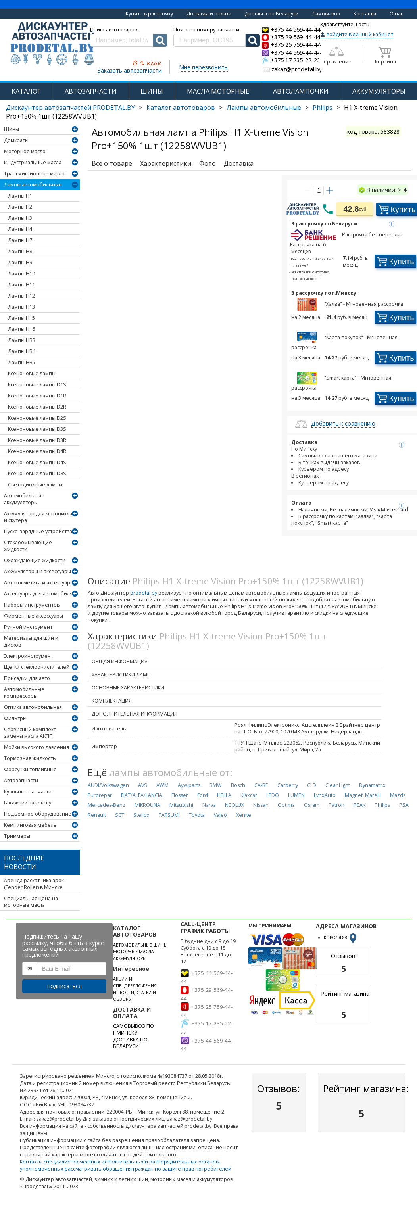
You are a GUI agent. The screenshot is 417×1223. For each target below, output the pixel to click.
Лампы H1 (20, 195)
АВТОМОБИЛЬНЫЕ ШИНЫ (140, 945)
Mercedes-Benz (106, 805)
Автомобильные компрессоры (24, 692)
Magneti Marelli (363, 795)
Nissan (261, 805)
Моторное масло (25, 151)
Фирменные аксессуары (33, 615)
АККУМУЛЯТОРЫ (378, 91)
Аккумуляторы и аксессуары (37, 571)
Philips (322, 107)
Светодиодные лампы (35, 484)
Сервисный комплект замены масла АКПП (30, 732)
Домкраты (16, 140)
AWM (162, 785)
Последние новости (24, 862)
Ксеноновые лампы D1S (37, 384)
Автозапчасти (21, 780)
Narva (209, 805)
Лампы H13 (21, 306)
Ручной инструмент (28, 627)
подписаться (64, 986)
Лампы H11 (21, 284)
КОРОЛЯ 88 (341, 937)
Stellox (141, 815)
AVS (142, 785)
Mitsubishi (181, 805)
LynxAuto (325, 795)
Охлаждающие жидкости (34, 560)
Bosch (238, 785)
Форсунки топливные (30, 769)
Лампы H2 (20, 207)
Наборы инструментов (32, 604)
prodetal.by (143, 592)
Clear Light (337, 785)
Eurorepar (100, 795)
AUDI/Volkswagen (108, 785)
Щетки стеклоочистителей (36, 667)
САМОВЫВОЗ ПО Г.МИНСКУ (133, 1029)
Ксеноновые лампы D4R (37, 451)
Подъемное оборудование (37, 813)
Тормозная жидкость (30, 758)
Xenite (243, 815)
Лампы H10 (21, 273)
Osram (311, 805)
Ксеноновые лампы (32, 373)
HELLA (224, 795)
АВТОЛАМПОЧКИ (301, 91)
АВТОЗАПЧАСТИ (91, 91)
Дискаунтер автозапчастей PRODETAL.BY (70, 107)
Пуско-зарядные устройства (38, 531)
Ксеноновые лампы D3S (37, 429)
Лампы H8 (20, 251)
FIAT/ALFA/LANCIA (141, 795)
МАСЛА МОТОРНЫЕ (218, 91)
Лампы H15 (21, 318)
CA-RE (261, 785)
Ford (202, 795)
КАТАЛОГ (26, 91)
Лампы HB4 (21, 351)
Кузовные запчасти (28, 791)
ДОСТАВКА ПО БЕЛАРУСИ (130, 1043)
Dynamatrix (372, 785)
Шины (11, 129)
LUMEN (296, 795)
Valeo (220, 815)
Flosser (179, 795)
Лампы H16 (21, 329)
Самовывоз (326, 13)
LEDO (272, 795)
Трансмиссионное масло (34, 173)
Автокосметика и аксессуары (39, 582)
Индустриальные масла (32, 162)
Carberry (287, 785)
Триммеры (17, 836)
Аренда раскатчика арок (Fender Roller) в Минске (34, 884)
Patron (336, 805)
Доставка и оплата (208, 13)
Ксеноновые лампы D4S (37, 462)
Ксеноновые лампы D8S (37, 473)
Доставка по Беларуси (272, 13)
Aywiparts (189, 785)
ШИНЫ (151, 91)
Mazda (398, 795)
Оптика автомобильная (33, 707)
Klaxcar (248, 795)
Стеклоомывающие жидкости (28, 546)
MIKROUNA (147, 805)
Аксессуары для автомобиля (38, 593)
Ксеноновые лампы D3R (37, 440)
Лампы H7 (20, 240)
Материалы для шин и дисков (31, 641)
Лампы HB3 (21, 340)
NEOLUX (234, 805)
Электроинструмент (28, 656)
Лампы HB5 (21, 362)
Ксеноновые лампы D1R (37, 395)
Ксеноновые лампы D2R (37, 406)
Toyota (197, 815)
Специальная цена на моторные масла (31, 901)
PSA (404, 805)
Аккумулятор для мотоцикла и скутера (38, 517)
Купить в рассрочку (149, 13)
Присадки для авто (27, 678)
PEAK (359, 805)
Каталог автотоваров (180, 107)
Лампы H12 (21, 295)
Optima (286, 805)
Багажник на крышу (27, 802)
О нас (396, 13)
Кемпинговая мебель (30, 825)
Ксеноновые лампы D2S (37, 418)
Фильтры (15, 718)
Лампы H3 (20, 218)
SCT (119, 815)
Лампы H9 (20, 262)
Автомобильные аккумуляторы (24, 499)
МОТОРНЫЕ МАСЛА (133, 951)
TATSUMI (169, 815)
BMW (215, 785)
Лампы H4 (20, 229)
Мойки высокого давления (36, 747)
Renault (97, 815)
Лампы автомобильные (264, 107)
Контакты (365, 13)
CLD (311, 785)
